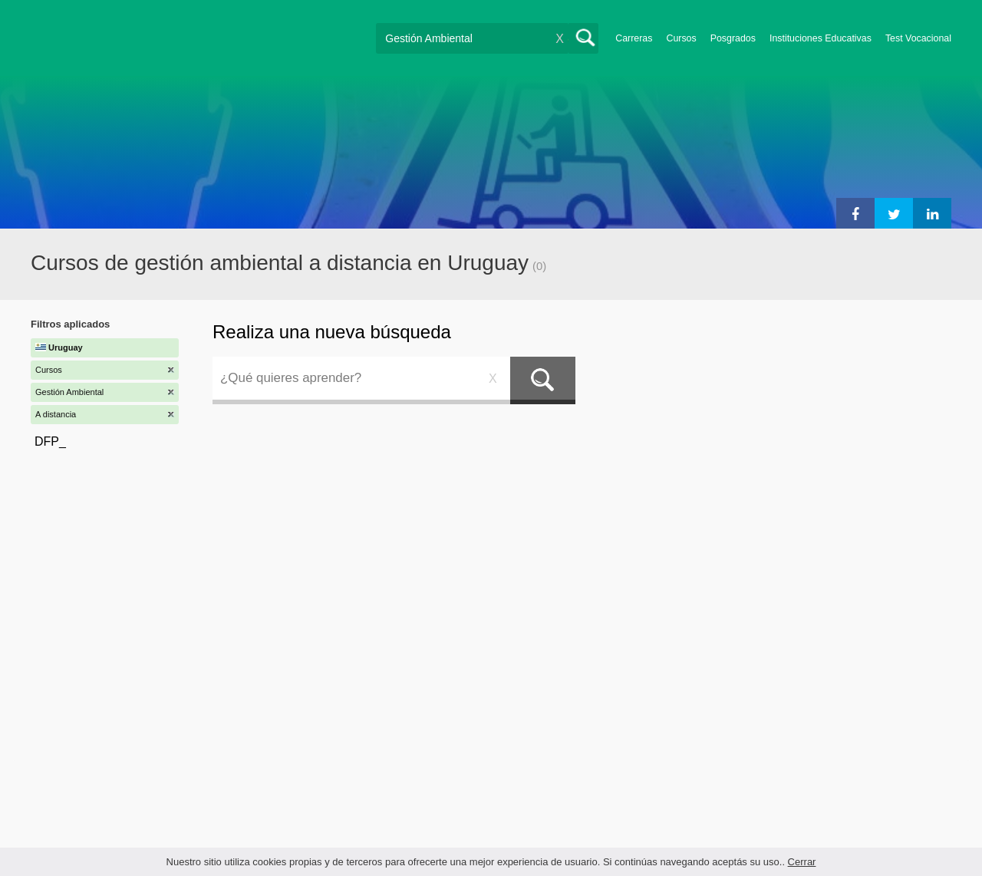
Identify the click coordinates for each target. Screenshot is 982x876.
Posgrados (733, 38)
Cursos (681, 38)
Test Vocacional (918, 38)
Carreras (633, 38)
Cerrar (802, 862)
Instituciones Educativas (820, 38)
